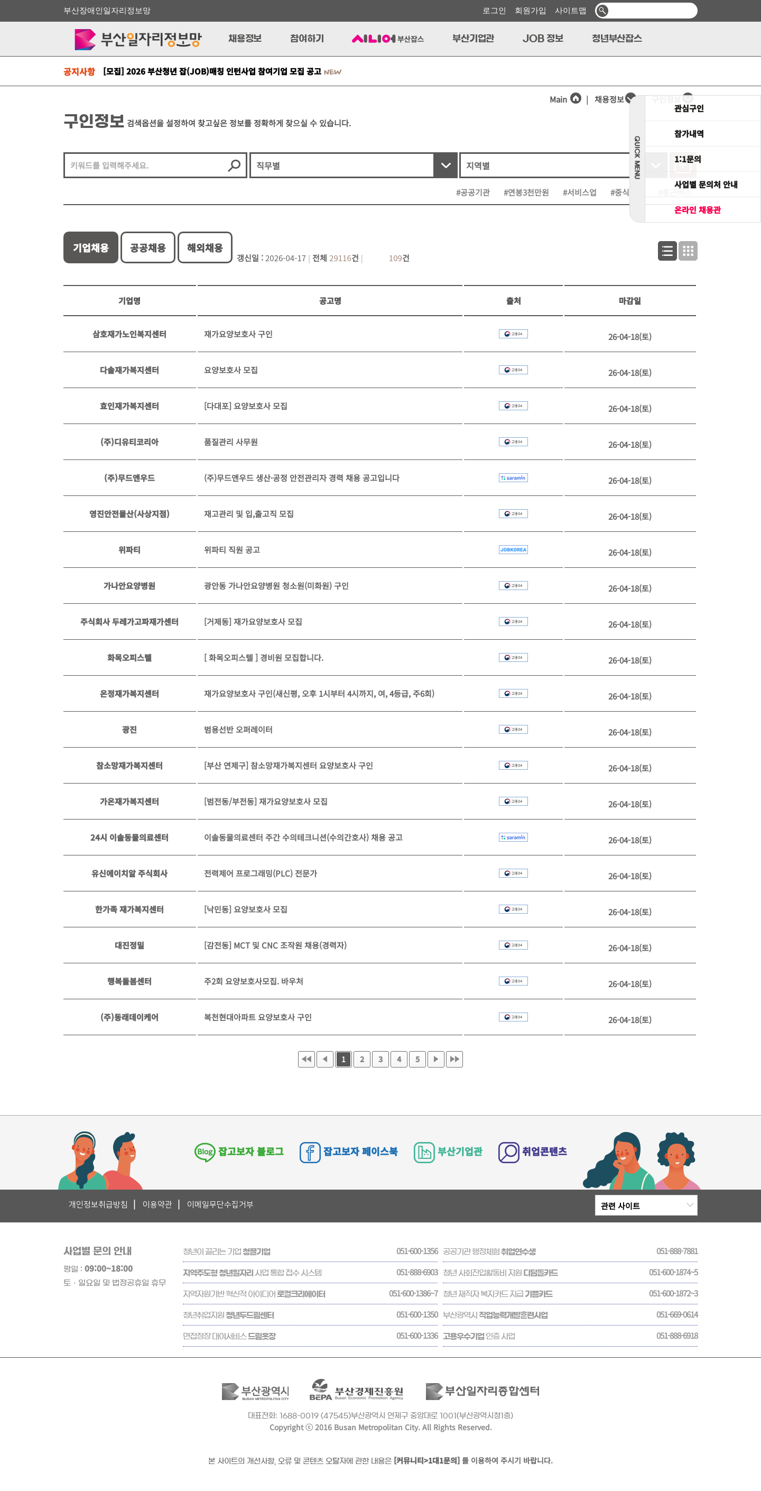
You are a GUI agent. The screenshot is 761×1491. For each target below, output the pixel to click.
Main (566, 99)
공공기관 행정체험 (489, 1252)
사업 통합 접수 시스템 (252, 1273)
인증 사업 (479, 1336)
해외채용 (205, 247)
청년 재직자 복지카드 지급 (497, 1294)
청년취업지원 (228, 1315)
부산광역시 (495, 1315)
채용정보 (609, 99)
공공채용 (148, 247)
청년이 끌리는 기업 (226, 1252)
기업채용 (91, 247)
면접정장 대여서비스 (229, 1336)
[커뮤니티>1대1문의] (427, 1460)
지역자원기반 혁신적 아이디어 (254, 1294)
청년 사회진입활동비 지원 (500, 1273)
